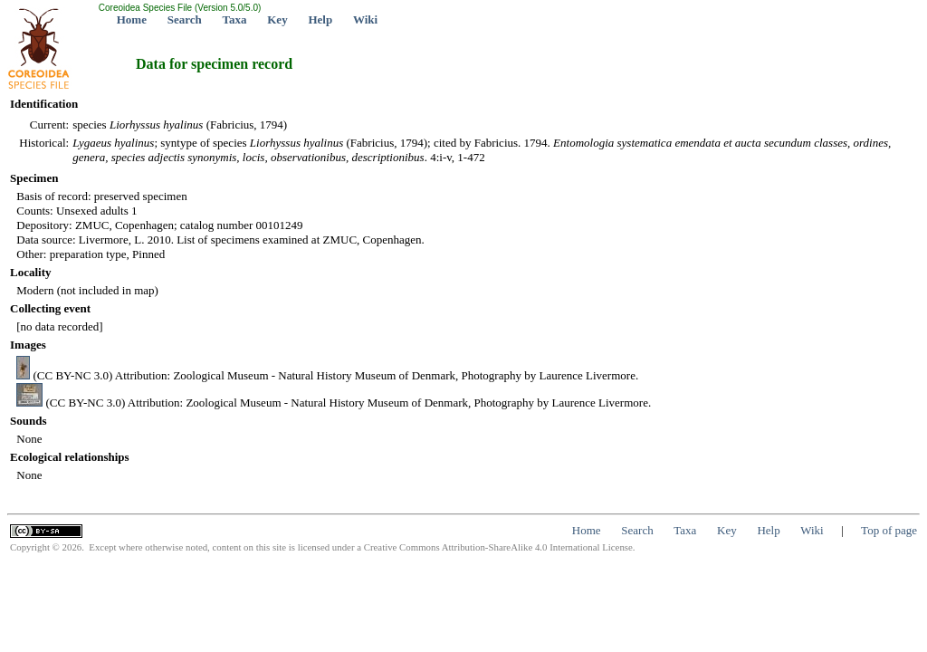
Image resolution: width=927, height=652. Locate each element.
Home (132, 19)
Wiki (365, 19)
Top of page (889, 530)
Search (184, 19)
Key (277, 19)
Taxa (235, 19)
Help (320, 19)
